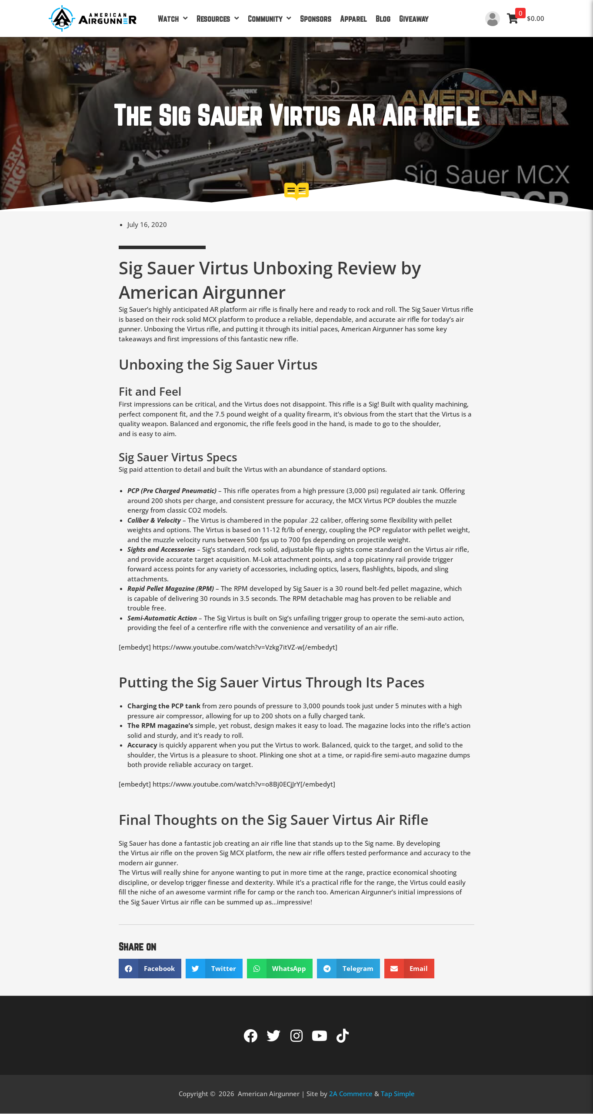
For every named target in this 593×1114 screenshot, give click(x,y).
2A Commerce (351, 1093)
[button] (150, 968)
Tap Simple (398, 1093)
